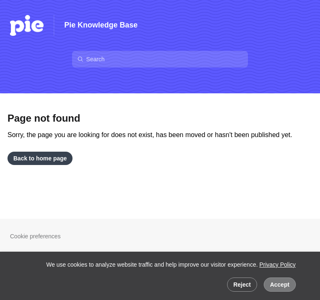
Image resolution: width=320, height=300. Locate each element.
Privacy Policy (277, 264)
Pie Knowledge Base (101, 25)
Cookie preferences (35, 236)
